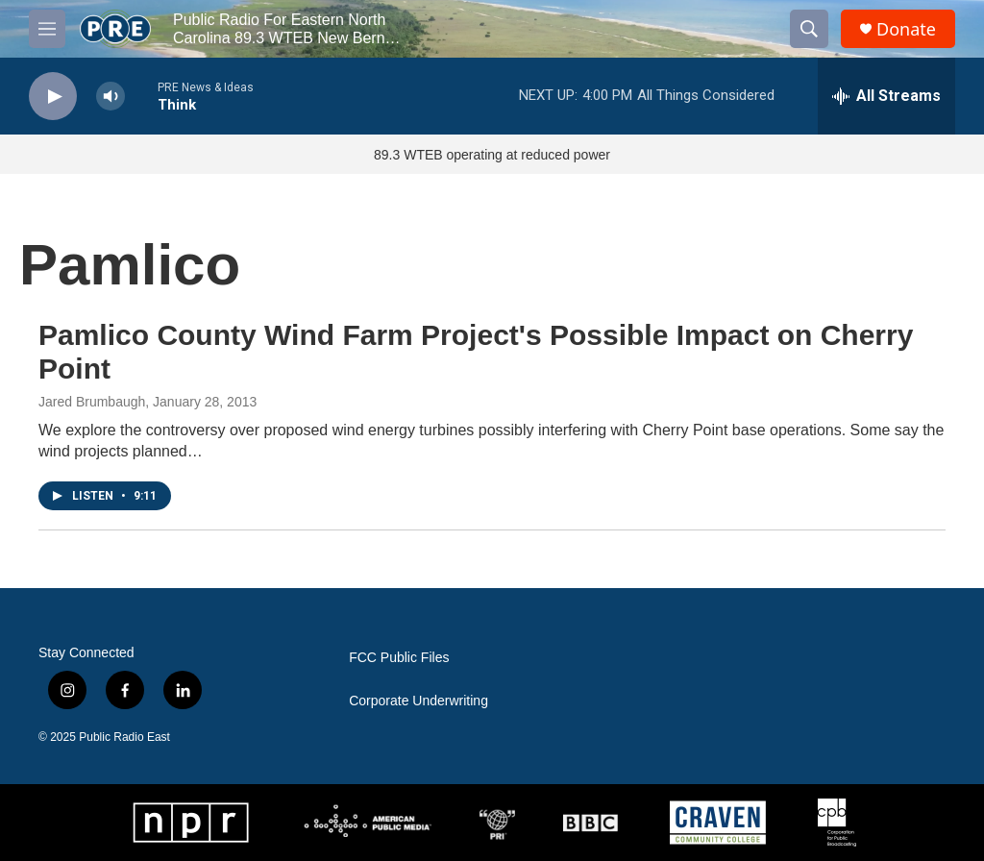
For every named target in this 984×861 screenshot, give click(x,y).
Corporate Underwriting (418, 701)
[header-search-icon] (809, 29)
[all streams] (886, 96)
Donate (906, 29)
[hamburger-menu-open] (47, 29)
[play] (52, 97)
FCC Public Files (399, 658)
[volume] (110, 96)
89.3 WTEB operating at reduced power (492, 154)
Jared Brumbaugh (91, 401)
